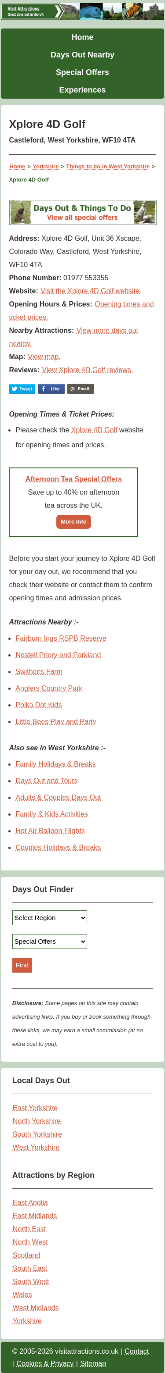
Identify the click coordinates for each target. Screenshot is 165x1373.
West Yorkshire (36, 1147)
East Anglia (30, 1202)
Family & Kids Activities (51, 814)
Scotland (26, 1255)
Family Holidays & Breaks (55, 764)
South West (31, 1281)
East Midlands (35, 1216)
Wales (22, 1294)
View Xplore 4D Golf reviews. (87, 370)
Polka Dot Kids (38, 705)
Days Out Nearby (82, 54)
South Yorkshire (37, 1134)
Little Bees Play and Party (55, 721)
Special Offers (82, 72)
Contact (137, 1351)
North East (29, 1229)
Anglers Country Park (48, 688)
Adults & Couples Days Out (58, 797)
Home (82, 37)
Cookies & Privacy (44, 1363)
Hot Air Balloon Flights (49, 830)
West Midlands (36, 1308)
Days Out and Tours (46, 781)
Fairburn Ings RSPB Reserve (60, 638)
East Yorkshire (35, 1108)
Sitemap (93, 1363)
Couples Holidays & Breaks (58, 847)
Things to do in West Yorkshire (108, 166)
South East (30, 1268)
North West (30, 1242)
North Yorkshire (37, 1121)
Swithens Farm (38, 671)
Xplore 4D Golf (94, 430)
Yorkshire (46, 166)
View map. (44, 356)
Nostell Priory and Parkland (58, 655)
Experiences (82, 90)
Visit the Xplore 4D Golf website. (90, 291)
